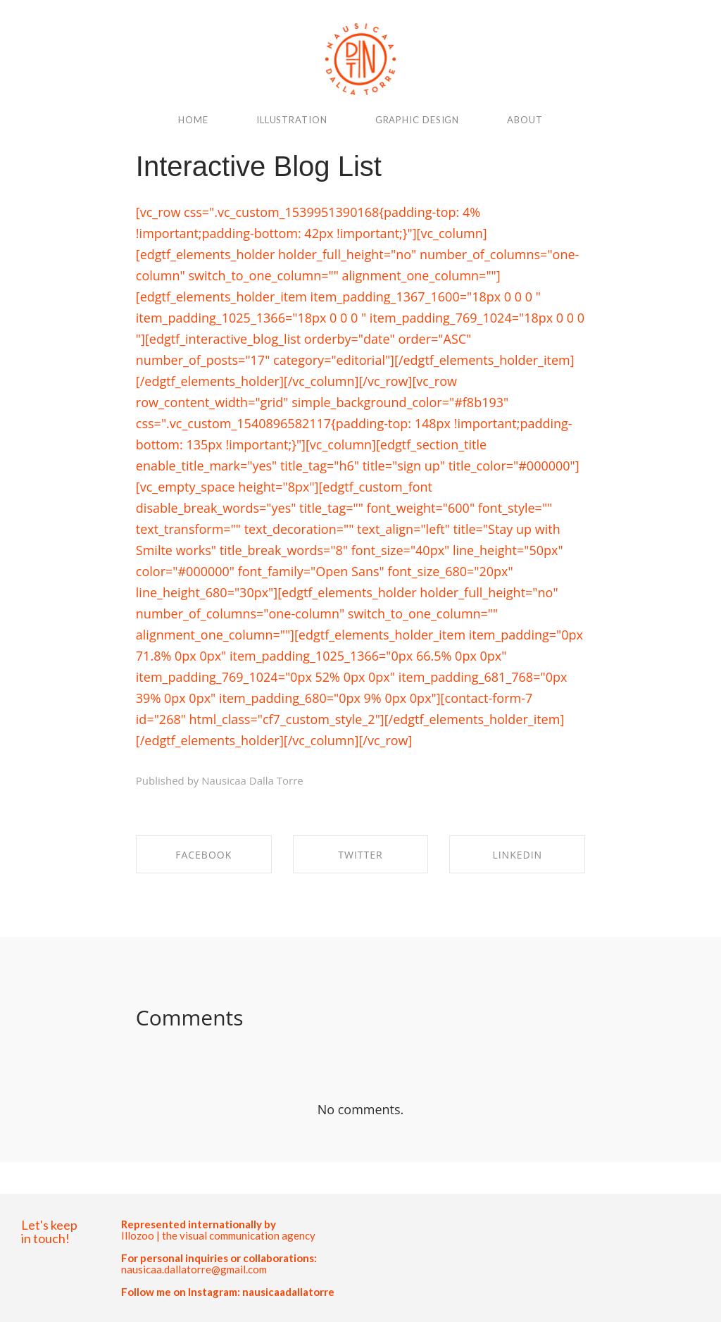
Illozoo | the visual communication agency (218, 1235)
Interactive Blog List (259, 166)
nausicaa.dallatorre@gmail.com (194, 1269)
